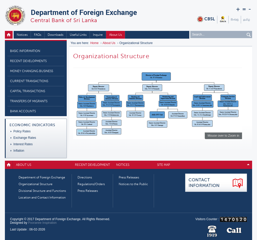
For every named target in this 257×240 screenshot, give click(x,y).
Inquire (98, 35)
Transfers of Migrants (28, 101)
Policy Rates (22, 131)
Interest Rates (23, 144)
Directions (85, 177)
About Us (115, 35)
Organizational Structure (36, 184)
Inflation (18, 150)
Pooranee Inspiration (42, 223)
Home (9, 35)
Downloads (55, 35)
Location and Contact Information (42, 197)
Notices (22, 35)
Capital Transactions (27, 91)
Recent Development (92, 165)
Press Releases (88, 191)
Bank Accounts (23, 111)
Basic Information (25, 51)
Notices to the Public (133, 184)
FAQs (37, 35)
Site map (163, 165)
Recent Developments (28, 61)
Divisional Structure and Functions (42, 191)
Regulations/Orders (91, 184)
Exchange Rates (24, 138)
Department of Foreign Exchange (42, 177)
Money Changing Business (31, 71)
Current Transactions (29, 81)
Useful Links (78, 35)
